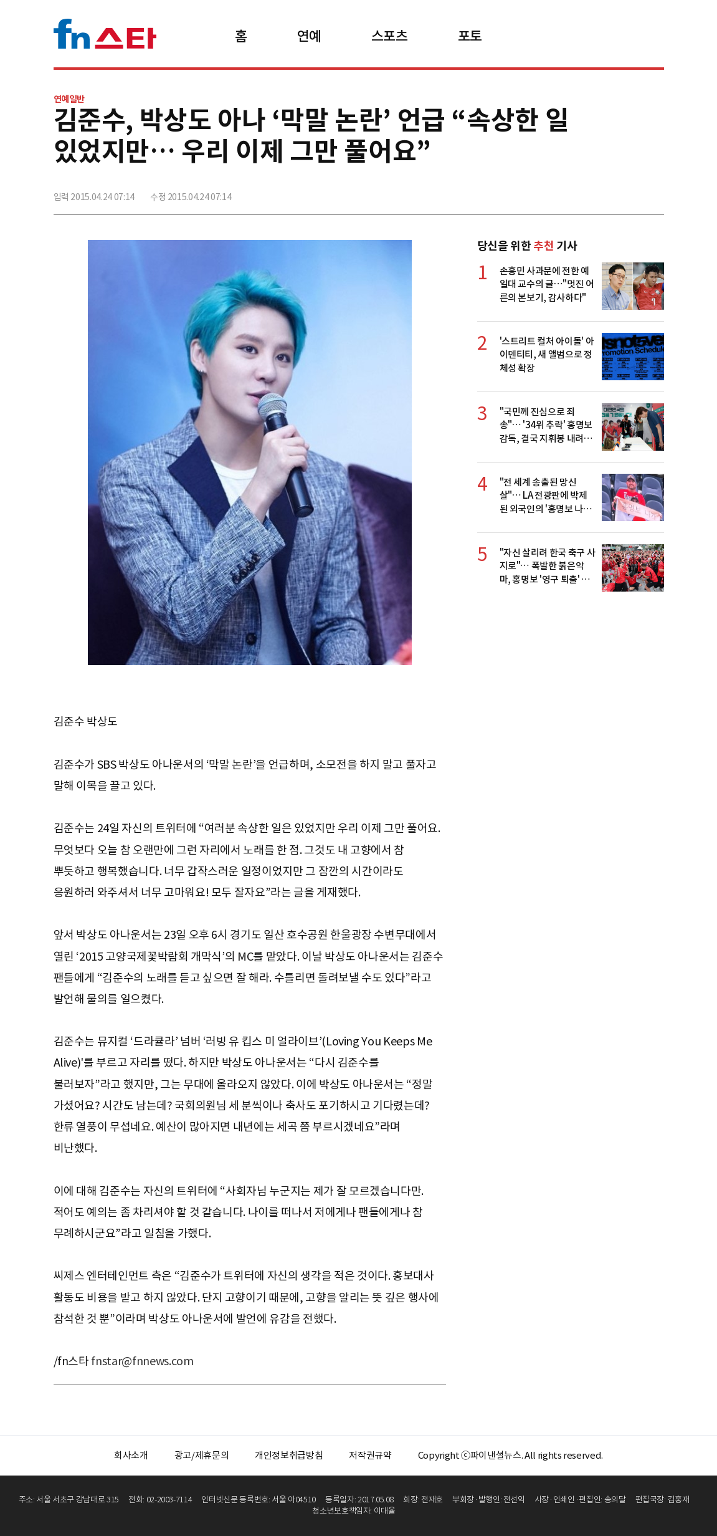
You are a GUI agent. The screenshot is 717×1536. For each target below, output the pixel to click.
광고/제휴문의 (201, 1455)
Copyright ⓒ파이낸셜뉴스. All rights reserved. (510, 1455)
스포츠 (389, 36)
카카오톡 (626, 191)
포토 (470, 36)
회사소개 (131, 1455)
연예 (309, 36)
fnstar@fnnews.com (142, 1361)
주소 (653, 191)
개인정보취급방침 (289, 1455)
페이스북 (571, 191)
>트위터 (598, 191)
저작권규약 (370, 1455)
